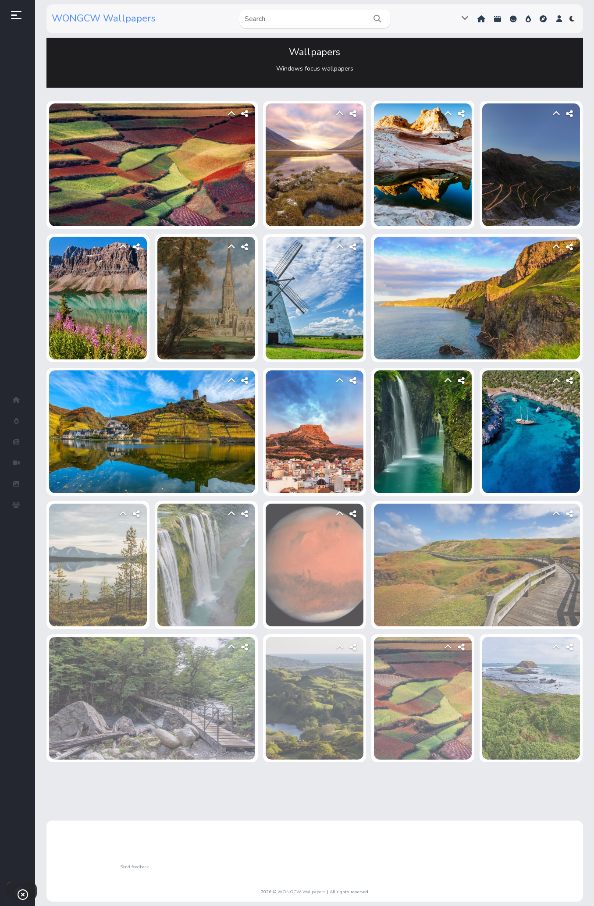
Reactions (513, 18)
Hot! (528, 18)
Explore (543, 18)
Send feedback (134, 867)
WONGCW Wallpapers (104, 18)
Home (481, 18)
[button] (559, 19)
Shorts (497, 18)
